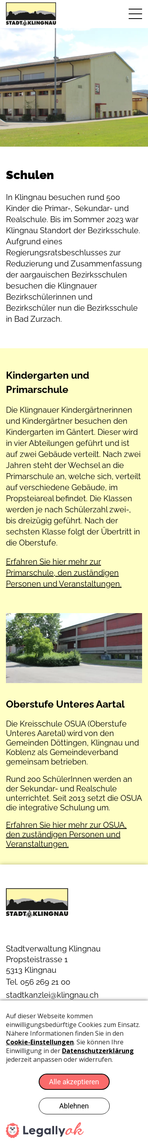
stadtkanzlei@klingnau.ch (52, 995)
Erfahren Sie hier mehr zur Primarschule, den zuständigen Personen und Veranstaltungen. (64, 573)
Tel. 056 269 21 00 (38, 982)
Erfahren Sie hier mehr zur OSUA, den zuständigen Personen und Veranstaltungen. (66, 834)
